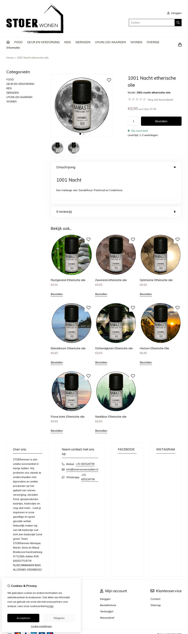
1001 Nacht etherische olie (33, 57)
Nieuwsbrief (107, 586)
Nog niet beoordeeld (160, 99)
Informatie (13, 47)
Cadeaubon (67, 574)
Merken (64, 567)
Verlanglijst (106, 580)
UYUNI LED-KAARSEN (110, 42)
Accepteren (23, 618)
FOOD (18, 42)
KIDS (67, 42)
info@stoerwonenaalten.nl (82, 438)
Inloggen (105, 567)
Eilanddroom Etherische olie (68, 317)
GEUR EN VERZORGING (43, 42)
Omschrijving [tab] (116, 167)
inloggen (174, 13)
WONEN (136, 42)
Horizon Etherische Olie (154, 317)
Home (10, 57)
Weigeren (59, 618)
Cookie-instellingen (41, 626)
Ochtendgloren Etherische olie (114, 317)
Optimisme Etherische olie (156, 249)
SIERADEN (82, 42)
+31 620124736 (85, 432)
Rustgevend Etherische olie (68, 249)
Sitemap (156, 574)
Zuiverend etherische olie (111, 249)
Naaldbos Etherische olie (110, 385)
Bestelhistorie (108, 574)
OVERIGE (153, 42)
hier (51, 606)
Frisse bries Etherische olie (67, 385)
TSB (179, 603)
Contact (155, 567)
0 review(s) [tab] (116, 180)
